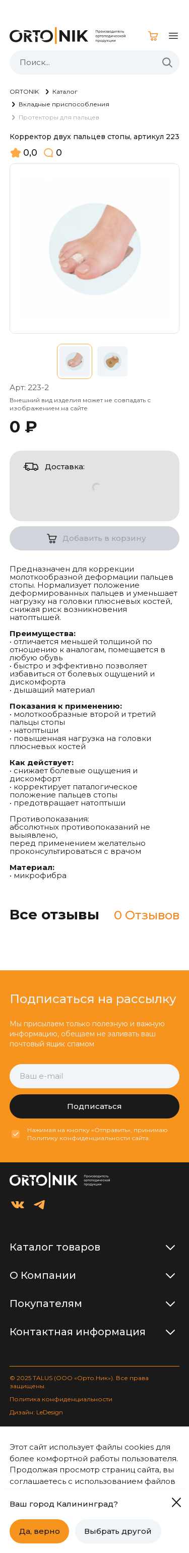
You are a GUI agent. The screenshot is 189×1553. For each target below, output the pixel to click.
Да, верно (39, 1531)
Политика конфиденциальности (61, 1399)
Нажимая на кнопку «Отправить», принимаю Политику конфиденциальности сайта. (97, 1134)
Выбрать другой (118, 1531)
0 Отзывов (146, 915)
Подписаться (94, 1106)
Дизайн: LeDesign (36, 1412)
